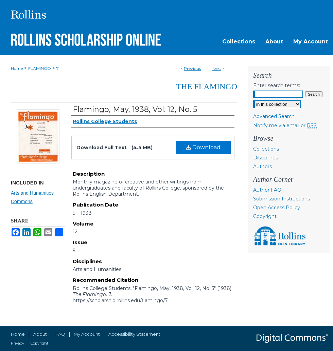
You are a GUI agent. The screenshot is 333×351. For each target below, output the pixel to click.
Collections (266, 149)
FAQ (60, 334)
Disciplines (265, 158)
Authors (262, 166)
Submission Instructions (281, 199)
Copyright (265, 216)
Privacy (17, 343)
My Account (87, 334)
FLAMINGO (39, 68)
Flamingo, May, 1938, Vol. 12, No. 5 (135, 109)
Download (203, 147)
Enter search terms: (276, 85)
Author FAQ (267, 190)
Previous (192, 68)
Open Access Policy (276, 207)
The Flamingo (206, 86)
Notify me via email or (285, 125)
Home (17, 68)
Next (216, 68)
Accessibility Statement (134, 334)
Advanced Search (274, 116)
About (40, 334)
